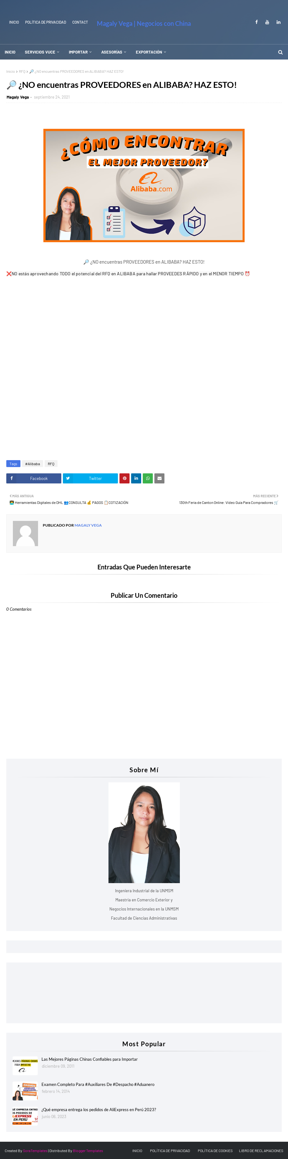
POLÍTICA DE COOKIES (215, 1150)
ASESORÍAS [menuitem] (111, 51)
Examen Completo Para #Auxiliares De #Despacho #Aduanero (98, 1084)
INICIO (14, 22)
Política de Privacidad (45, 22)
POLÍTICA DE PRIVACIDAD (170, 1150)
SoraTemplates (35, 1150)
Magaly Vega (18, 97)
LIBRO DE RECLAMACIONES (261, 1150)
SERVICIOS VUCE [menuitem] (40, 51)
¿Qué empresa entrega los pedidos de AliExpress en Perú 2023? (99, 1109)
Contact (80, 22)
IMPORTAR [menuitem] (78, 51)
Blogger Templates (88, 1150)
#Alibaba (32, 463)
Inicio (10, 71)
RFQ (22, 71)
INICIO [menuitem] (10, 51)
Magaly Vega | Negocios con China (144, 23)
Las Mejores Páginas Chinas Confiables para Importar (90, 1059)
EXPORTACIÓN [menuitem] (149, 51)
